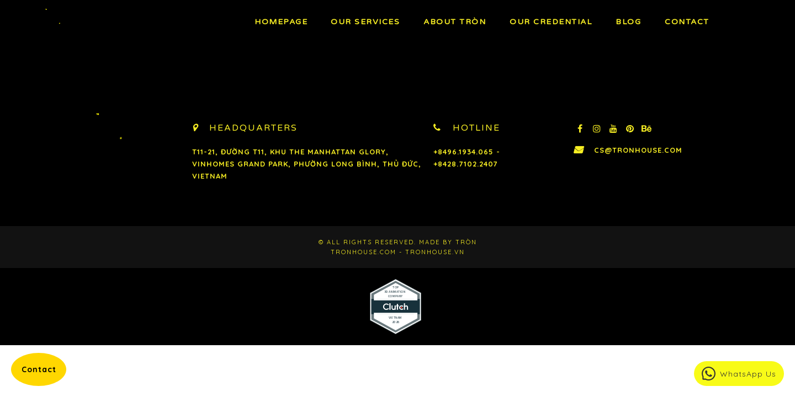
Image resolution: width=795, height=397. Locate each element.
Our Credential (551, 21)
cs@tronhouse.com (638, 150)
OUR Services (365, 21)
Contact (687, 21)
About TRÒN (454, 21)
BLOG (628, 21)
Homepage (281, 21)
